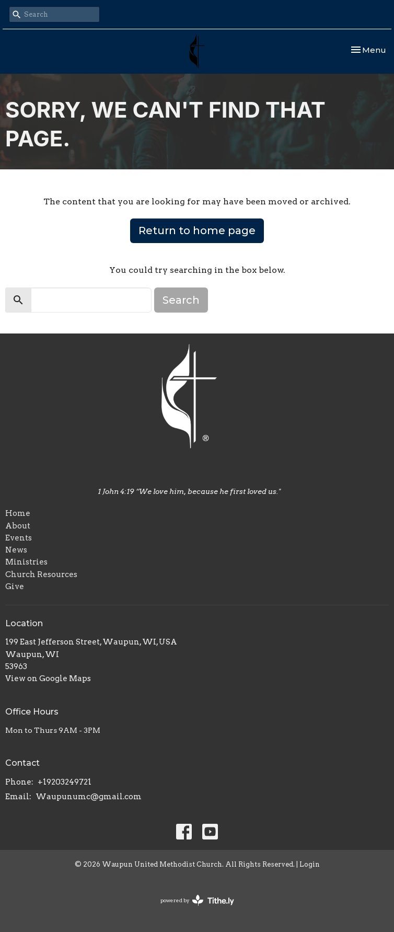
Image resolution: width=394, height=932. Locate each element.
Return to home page (197, 230)
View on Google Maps (48, 678)
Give (14, 586)
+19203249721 (64, 782)
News (16, 550)
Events (18, 538)
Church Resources (41, 574)
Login (309, 864)
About (17, 526)
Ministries (26, 562)
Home (17, 513)
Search (181, 300)
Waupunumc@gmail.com (89, 796)
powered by (197, 900)
